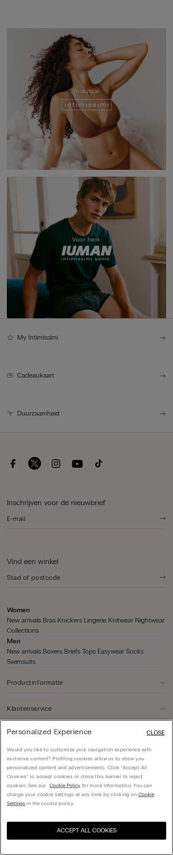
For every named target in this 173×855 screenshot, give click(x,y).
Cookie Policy (65, 785)
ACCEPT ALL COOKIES (87, 830)
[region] (86, 787)
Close (155, 732)
